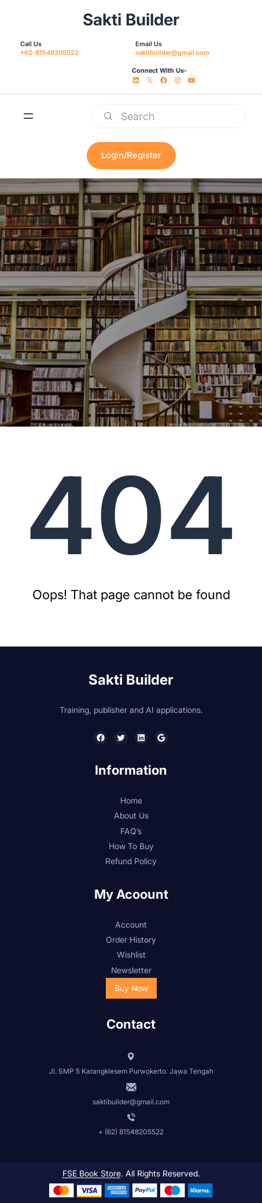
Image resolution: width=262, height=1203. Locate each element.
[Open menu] (28, 116)
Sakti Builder (131, 19)
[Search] (108, 116)
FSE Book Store (91, 1173)
